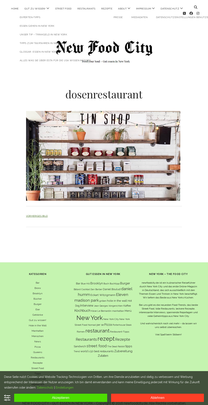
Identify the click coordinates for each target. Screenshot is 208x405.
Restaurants (86, 8)
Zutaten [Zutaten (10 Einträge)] (103, 350)
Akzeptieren (60, 397)
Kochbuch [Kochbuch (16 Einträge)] (82, 304)
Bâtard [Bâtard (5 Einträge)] (77, 283)
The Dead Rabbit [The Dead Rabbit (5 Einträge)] (116, 340)
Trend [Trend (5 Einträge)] (77, 345)
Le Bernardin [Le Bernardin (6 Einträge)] (104, 304)
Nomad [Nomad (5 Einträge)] (92, 319)
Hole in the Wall (37, 319)
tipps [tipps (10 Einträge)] (128, 340)
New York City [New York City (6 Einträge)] (111, 313)
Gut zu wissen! (35, 8)
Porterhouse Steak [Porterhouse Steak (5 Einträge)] (122, 319)
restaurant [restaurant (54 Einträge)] (97, 325)
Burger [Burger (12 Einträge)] (125, 277)
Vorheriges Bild (37, 210)
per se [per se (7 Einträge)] (100, 318)
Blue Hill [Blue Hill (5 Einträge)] (85, 278)
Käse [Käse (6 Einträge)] (94, 304)
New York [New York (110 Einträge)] (89, 311)
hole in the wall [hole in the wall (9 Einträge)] (117, 295)
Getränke (37, 309)
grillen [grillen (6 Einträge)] (102, 295)
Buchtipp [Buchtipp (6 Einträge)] (115, 277)
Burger (37, 298)
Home (14, 8)
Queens (37, 346)
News (37, 335)
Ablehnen (157, 397)
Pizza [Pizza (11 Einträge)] (108, 319)
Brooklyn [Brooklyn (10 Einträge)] (96, 277)
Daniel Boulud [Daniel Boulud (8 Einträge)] (112, 283)
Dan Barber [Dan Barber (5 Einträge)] (96, 283)
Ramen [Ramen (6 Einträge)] (81, 325)
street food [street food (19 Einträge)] (97, 340)
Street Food (63, 8)
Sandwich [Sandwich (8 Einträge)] (80, 340)
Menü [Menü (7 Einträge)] (128, 304)
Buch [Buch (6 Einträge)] (106, 277)
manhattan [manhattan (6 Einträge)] (118, 304)
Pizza (37, 341)
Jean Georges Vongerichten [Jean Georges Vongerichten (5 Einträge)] (108, 300)
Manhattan (38, 325)
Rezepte (107, 8)
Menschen (38, 330)
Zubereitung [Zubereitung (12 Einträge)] (123, 345)
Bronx (37, 282)
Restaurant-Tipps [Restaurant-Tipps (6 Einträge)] (119, 325)
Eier (38, 303)
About (122, 8)
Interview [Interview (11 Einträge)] (86, 300)
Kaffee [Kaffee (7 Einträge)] (127, 299)
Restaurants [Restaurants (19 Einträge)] (86, 333)
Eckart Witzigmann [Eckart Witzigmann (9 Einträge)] (103, 289)
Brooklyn (38, 287)
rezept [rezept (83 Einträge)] (106, 333)
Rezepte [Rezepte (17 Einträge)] (122, 333)
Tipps (37, 367)
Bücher (37, 293)
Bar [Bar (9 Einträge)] (78, 277)
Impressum (143, 8)
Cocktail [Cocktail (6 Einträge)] (85, 283)
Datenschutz (170, 8)
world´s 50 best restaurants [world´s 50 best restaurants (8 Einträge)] (97, 345)
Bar (37, 277)
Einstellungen (65, 387)
